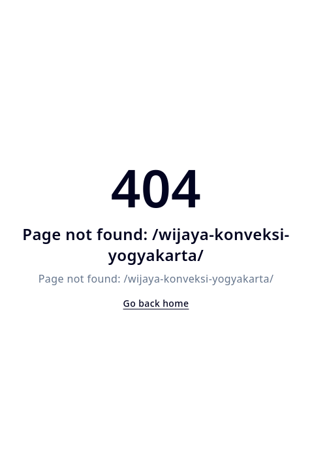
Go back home (156, 303)
